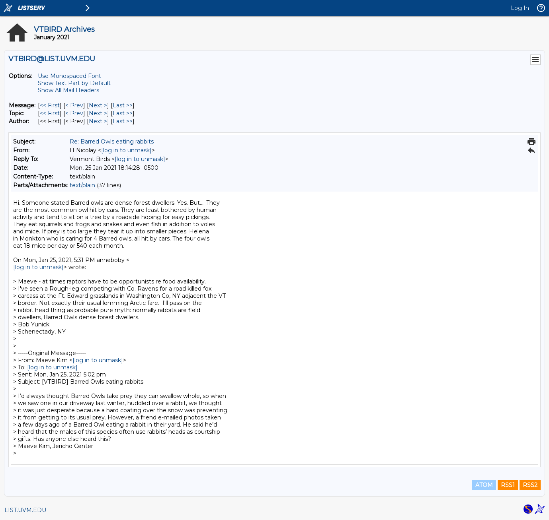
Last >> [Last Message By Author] (123, 121)
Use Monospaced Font (69, 76)
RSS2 (530, 485)
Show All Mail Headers (68, 90)
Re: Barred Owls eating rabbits (112, 141)
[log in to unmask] (126, 150)
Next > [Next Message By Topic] (98, 113)
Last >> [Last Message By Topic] (123, 113)
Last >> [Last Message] (123, 105)
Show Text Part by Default (74, 83)
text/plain (82, 185)
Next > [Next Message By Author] (98, 121)
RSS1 (508, 485)
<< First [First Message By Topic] (50, 113)
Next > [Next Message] (98, 105)
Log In (520, 8)
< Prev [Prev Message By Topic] (74, 113)
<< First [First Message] (50, 105)
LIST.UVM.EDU (25, 510)
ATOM (484, 485)
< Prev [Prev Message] (74, 105)
